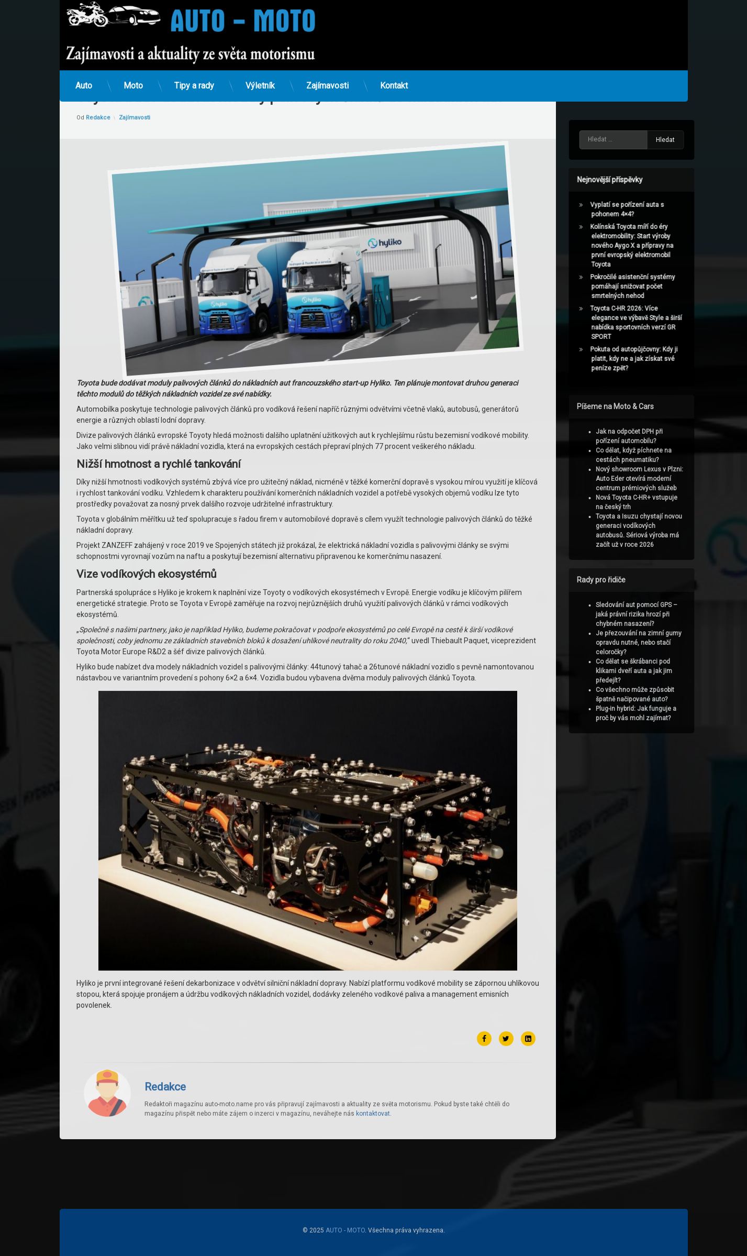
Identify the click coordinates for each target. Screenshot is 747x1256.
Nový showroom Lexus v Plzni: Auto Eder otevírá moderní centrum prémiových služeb (657, 479)
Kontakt (394, 70)
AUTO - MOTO (345, 1230)
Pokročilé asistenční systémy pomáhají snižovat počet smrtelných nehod (651, 286)
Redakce (165, 924)
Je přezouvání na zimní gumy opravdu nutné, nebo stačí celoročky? (657, 643)
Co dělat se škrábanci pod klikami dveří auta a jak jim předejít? (652, 671)
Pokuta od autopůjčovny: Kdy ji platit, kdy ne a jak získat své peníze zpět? (652, 359)
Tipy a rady (194, 70)
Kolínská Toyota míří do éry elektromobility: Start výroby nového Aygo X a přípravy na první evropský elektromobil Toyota (650, 245)
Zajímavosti (327, 70)
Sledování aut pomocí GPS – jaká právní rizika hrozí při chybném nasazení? (655, 614)
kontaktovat (373, 951)
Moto (133, 70)
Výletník (260, 70)
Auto (83, 70)
